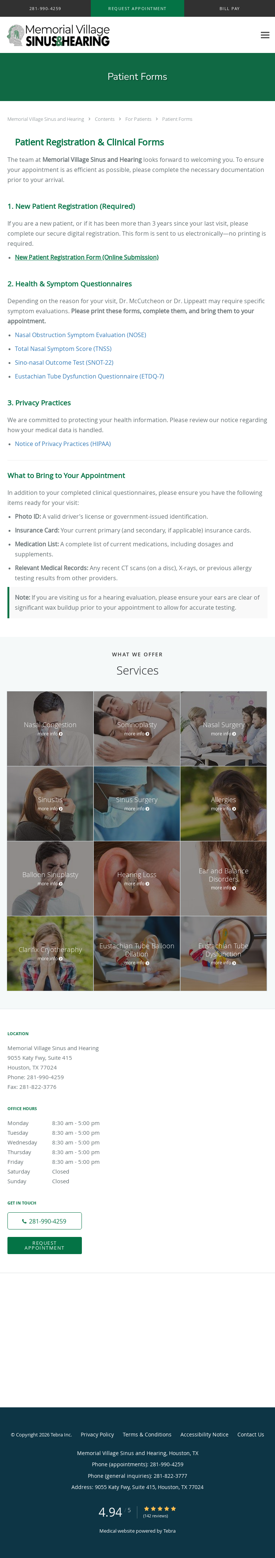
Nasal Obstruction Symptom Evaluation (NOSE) (80, 335)
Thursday (61, 1152)
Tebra (169, 1530)
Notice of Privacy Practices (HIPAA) (63, 444)
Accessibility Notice (204, 1434)
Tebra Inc (61, 1434)
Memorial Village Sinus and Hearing (46, 119)
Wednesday (61, 1142)
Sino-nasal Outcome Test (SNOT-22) (64, 362)
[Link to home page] (78, 35)
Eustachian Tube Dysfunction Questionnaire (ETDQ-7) (89, 376)
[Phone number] (44, 1220)
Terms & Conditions (147, 1434)
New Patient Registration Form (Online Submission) (87, 257)
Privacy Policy (97, 1434)
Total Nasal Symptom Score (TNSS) (63, 349)
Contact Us (250, 1434)
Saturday (61, 1171)
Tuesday (61, 1132)
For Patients (139, 119)
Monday (61, 1123)
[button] (137, 8)
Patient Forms (177, 119)
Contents (105, 119)
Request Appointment (45, 1245)
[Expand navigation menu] (265, 35)
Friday (61, 1161)
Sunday (61, 1181)
